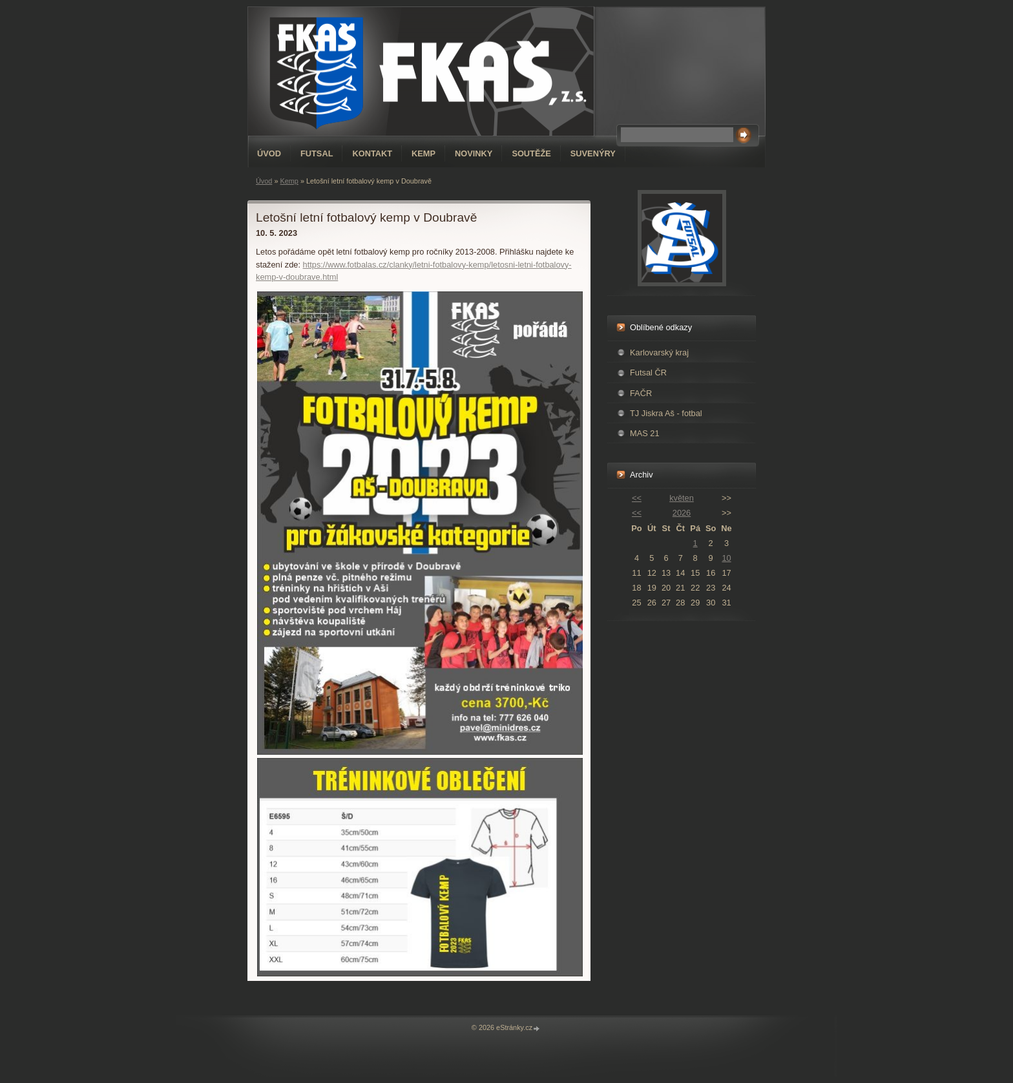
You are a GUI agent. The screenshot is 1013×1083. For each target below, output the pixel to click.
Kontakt (372, 153)
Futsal (316, 153)
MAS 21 (645, 433)
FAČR (641, 393)
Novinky (473, 153)
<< (637, 498)
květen (681, 498)
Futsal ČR (648, 372)
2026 (682, 513)
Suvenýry (593, 153)
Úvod (269, 153)
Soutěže (531, 153)
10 (726, 558)
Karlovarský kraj (659, 352)
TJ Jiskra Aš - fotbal (666, 413)
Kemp (423, 153)
